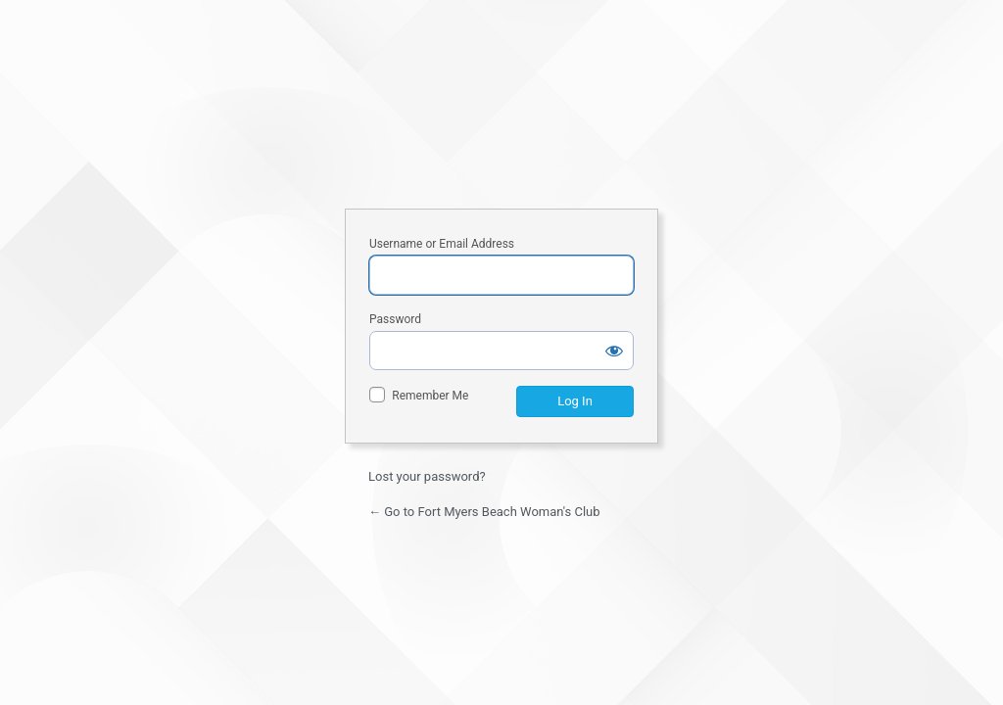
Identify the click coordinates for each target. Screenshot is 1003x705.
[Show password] (614, 350)
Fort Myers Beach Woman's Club (501, 117)
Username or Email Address (441, 244)
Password (395, 319)
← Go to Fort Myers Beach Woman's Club (484, 511)
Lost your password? (427, 476)
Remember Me (430, 395)
